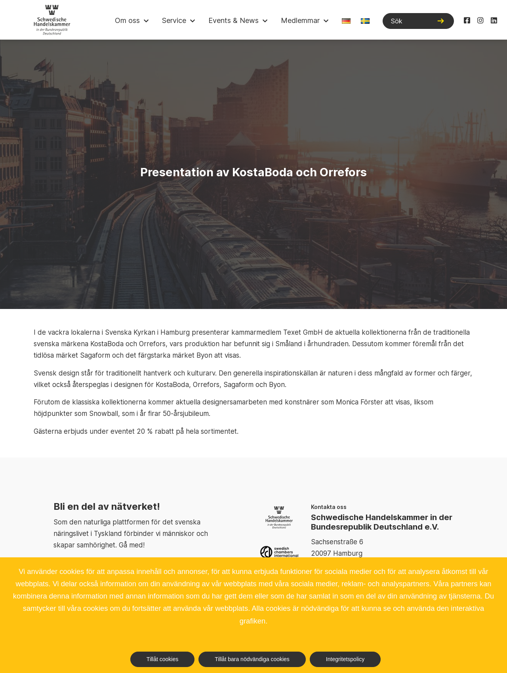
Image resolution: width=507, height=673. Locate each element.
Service (174, 20)
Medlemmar (300, 20)
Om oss (127, 20)
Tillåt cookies (162, 659)
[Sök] (418, 21)
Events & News (233, 20)
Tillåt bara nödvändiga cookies (252, 659)
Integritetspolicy (345, 659)
